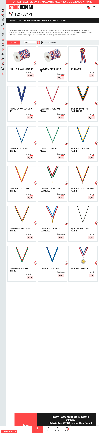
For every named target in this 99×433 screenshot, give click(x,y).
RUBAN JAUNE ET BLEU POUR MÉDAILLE (80, 150)
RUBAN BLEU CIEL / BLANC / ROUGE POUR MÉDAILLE (51, 230)
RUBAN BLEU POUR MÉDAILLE (49, 269)
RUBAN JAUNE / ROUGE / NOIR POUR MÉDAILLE (82, 190)
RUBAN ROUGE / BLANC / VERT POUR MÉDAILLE (50, 190)
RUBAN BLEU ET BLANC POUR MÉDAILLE (19, 150)
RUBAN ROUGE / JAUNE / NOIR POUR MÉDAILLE (21, 230)
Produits (19, 20)
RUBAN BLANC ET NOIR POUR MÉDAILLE (80, 230)
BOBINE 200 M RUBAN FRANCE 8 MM (21, 69)
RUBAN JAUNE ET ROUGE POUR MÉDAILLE (19, 190)
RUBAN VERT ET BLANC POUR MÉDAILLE (49, 150)
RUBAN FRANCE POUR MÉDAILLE (81, 269)
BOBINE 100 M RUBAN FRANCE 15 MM (50, 70)
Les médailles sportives (50, 20)
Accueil (12, 20)
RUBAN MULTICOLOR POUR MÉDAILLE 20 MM (79, 110)
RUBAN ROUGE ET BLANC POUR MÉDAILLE (50, 110)
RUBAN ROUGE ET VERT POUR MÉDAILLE (19, 270)
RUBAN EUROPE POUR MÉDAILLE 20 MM (21, 110)
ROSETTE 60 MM (76, 69)
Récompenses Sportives (32, 20)
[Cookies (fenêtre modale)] (9, 431)
